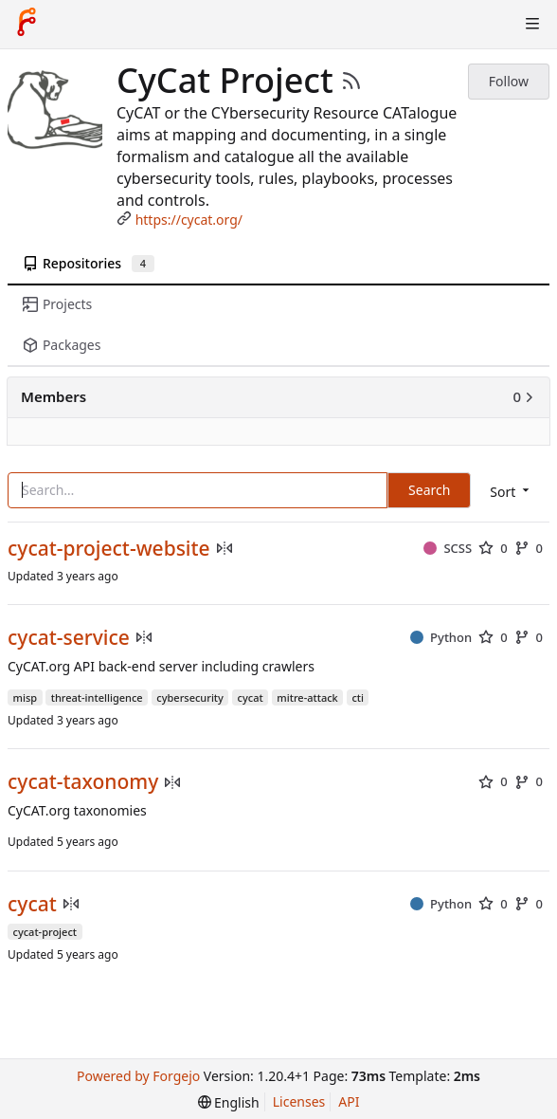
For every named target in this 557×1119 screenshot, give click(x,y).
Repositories (88, 263)
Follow (509, 81)
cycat (32, 904)
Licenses (299, 1101)
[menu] (511, 491)
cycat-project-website (109, 548)
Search (429, 490)
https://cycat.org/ (189, 220)
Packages (61, 345)
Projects (57, 304)
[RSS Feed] (351, 80)
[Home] (26, 24)
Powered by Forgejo (138, 1076)
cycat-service (69, 638)
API (348, 1101)
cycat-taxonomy (83, 782)
